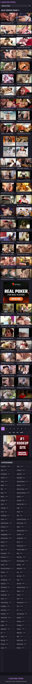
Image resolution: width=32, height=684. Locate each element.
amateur (5, 466)
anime (4, 477)
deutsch (5, 527)
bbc (4, 489)
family (4, 572)
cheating (5, 515)
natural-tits (22, 504)
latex (4, 648)
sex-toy (21, 576)
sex (20, 572)
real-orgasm (22, 561)
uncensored (22, 614)
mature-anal (22, 489)
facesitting (5, 561)
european (5, 553)
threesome (22, 602)
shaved (21, 583)
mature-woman (23, 493)
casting (4, 508)
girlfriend (5, 587)
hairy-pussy (6, 602)
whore (20, 648)
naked (20, 496)
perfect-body (22, 549)
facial (4, 564)
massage (21, 477)
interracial (6, 617)
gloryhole (5, 595)
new (20, 508)
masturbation (23, 481)
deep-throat (6, 523)
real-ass (21, 557)
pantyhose (22, 538)
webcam (21, 632)
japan (4, 625)
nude (20, 511)
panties (20, 534)
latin (20, 466)
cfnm (4, 511)
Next (21, 432)
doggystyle (6, 534)
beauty (4, 500)
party (20, 542)
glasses (5, 591)
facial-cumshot (7, 568)
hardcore (5, 610)
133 (17, 432)
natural (21, 500)
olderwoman (22, 530)
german (5, 583)
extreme (5, 557)
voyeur (21, 629)
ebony (4, 542)
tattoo (20, 595)
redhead (21, 568)
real (20, 553)
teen (20, 598)
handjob (5, 606)
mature (21, 485)
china (4, 519)
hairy (4, 598)
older (20, 527)
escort (4, 545)
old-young (22, 523)
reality (20, 564)
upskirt (20, 617)
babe (4, 485)
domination (6, 538)
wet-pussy (22, 640)
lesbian (21, 470)
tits (20, 606)
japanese (5, 629)
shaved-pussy (23, 587)
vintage (20, 625)
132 (14, 432)
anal (4, 470)
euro (4, 549)
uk (19, 610)
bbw (4, 493)
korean (4, 644)
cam (4, 504)
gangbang (6, 579)
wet (20, 636)
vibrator (21, 621)
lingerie (21, 474)
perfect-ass (22, 545)
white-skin (21, 644)
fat (3, 576)
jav (3, 632)
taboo (20, 591)
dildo (4, 530)
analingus (5, 474)
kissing (4, 640)
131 (10, 432)
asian (4, 481)
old (20, 515)
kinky (4, 636)
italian (4, 621)
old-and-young (23, 519)
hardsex (5, 614)
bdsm (4, 496)
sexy (20, 579)
